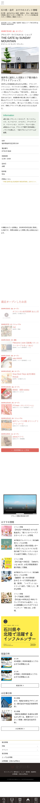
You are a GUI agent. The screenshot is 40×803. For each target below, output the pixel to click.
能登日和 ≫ (20, 685)
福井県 (19, 23)
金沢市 (14, 313)
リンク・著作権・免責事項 (28, 772)
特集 (20, 746)
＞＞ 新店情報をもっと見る (20, 450)
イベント (20, 750)
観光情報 (5, 742)
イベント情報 (26, 602)
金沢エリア (15, 407)
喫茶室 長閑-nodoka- (21, 390)
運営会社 (16, 772)
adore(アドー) (18, 437)
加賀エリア (15, 391)
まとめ (26, 661)
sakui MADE (17, 358)
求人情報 (26, 717)
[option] (20, 632)
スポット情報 (11, 23)
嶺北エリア (25, 23)
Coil (14, 327)
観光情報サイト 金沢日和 (20, 2)
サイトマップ (8, 772)
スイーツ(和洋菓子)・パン (24, 347)
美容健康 (22, 438)
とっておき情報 (7, 757)
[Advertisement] (17, 253)
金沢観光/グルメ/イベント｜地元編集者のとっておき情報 (26, 580)
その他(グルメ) (21, 313)
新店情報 (5, 753)
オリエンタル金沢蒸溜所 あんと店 (26, 311)
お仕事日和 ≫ (20, 729)
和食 (19, 329)
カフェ (21, 391)
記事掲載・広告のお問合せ (11, 761)
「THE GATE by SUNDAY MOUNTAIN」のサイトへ (19, 182)
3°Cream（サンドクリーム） (24, 405)
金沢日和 (3, 23)
